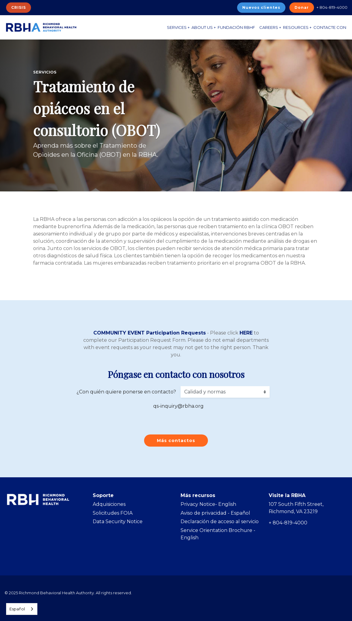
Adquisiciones (109, 504)
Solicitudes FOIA (113, 513)
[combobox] (21, 609)
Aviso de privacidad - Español (215, 513)
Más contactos (176, 440)
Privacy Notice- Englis (207, 504)
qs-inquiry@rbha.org (178, 406)
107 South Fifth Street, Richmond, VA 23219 (296, 507)
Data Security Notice (118, 521)
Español (17, 608)
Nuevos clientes (261, 7)
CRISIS (18, 7)
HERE (246, 333)
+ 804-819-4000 (331, 7)
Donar (302, 7)
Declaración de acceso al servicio (220, 521)
